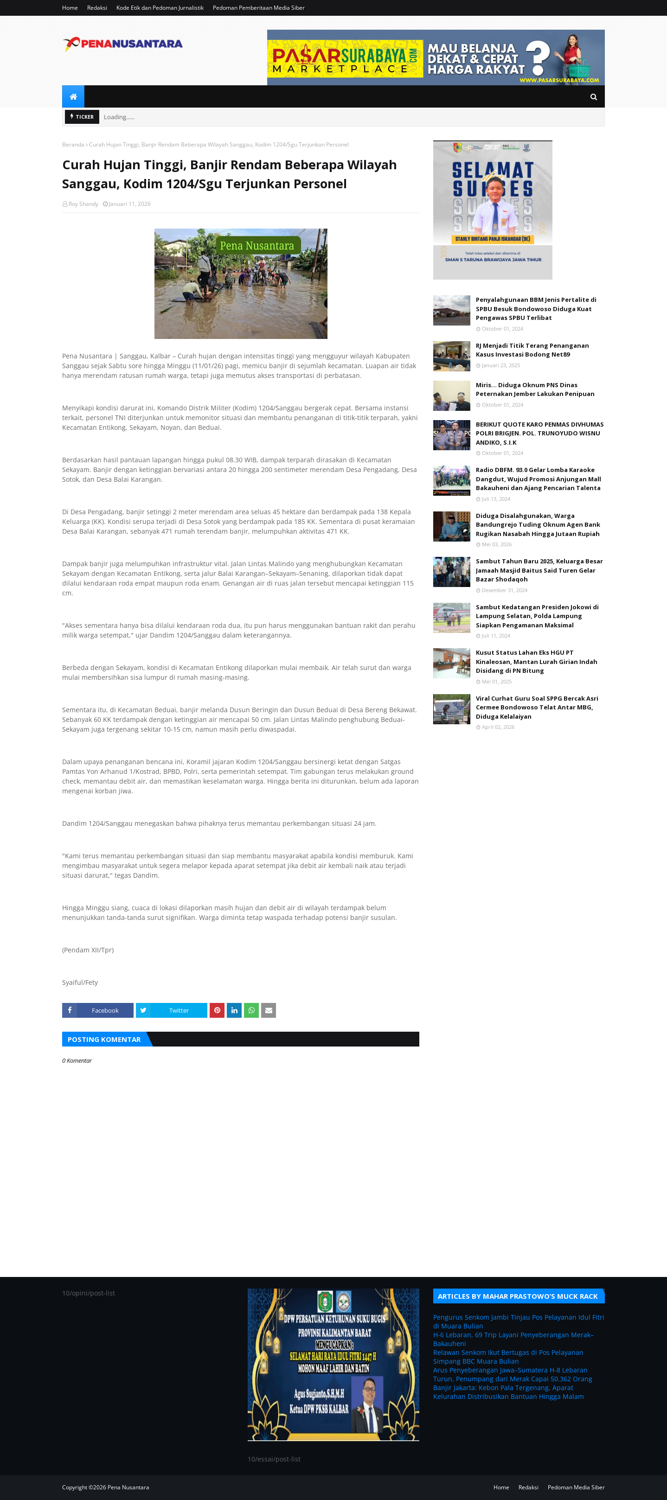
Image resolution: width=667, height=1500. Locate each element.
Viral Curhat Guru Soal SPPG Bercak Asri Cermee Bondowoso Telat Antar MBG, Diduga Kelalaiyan (537, 707)
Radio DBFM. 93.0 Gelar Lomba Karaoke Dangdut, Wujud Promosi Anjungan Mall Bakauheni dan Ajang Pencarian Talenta (538, 479)
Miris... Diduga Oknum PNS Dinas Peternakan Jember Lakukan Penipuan (535, 389)
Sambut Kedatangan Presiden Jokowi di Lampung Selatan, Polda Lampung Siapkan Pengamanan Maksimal (537, 616)
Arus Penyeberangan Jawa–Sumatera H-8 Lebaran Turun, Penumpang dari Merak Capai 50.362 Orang (512, 1374)
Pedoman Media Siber (576, 1487)
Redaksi (97, 8)
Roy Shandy (83, 204)
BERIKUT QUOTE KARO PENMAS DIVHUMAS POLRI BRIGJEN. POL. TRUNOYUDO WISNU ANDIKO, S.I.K (540, 433)
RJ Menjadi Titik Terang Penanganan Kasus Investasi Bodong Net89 (532, 350)
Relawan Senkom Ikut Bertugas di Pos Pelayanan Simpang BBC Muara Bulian (508, 1357)
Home (70, 8)
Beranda (73, 144)
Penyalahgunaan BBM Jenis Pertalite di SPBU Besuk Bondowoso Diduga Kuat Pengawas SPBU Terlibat (536, 308)
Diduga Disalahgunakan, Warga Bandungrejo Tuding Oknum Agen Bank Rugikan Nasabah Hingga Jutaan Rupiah (538, 524)
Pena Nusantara (128, 1487)
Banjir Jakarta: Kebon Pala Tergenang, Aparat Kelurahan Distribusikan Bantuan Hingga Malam (508, 1392)
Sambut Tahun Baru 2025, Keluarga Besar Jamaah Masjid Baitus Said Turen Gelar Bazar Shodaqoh (539, 570)
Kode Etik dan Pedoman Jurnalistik (160, 8)
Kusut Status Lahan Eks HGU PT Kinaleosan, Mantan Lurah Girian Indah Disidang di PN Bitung (536, 661)
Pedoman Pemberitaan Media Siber (259, 8)
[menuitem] (73, 96)
